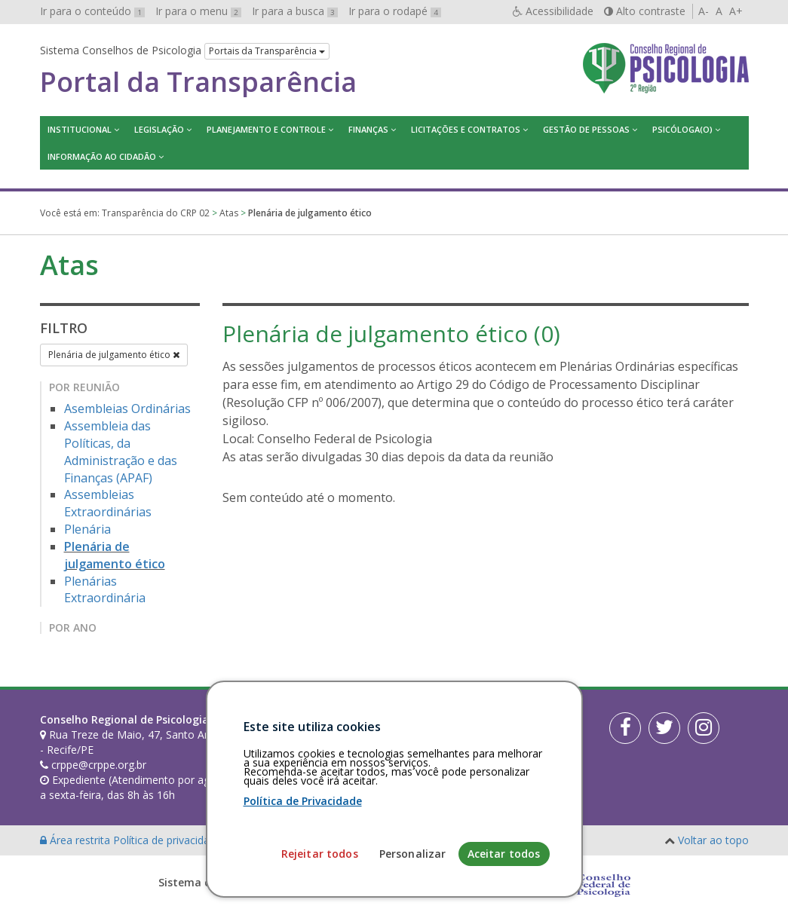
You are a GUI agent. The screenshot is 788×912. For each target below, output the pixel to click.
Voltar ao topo (713, 840)
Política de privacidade (169, 840)
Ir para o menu (198, 11)
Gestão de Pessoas (586, 129)
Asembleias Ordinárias (127, 408)
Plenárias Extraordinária (105, 590)
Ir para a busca (295, 11)
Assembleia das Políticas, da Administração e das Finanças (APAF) (120, 452)
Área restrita (76, 840)
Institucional (80, 129)
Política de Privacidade (303, 903)
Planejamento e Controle (266, 129)
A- (703, 11)
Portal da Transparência (198, 82)
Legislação (159, 129)
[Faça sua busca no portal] (441, 725)
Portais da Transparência (267, 50)
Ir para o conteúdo (92, 11)
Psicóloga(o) (682, 129)
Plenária (87, 529)
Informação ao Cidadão (102, 156)
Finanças (368, 129)
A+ (736, 11)
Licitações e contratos (465, 129)
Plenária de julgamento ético (113, 354)
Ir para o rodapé (394, 11)
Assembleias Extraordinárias (108, 503)
